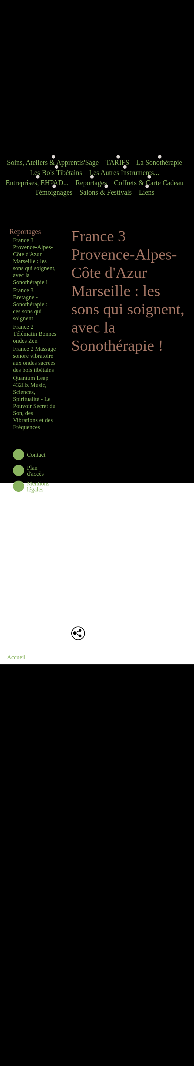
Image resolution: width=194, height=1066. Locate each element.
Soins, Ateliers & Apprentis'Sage (53, 162)
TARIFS (117, 162)
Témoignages (53, 192)
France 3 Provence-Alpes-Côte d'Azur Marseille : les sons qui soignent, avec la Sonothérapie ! (34, 261)
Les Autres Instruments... (124, 172)
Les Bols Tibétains (56, 172)
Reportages (91, 183)
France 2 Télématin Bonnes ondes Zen (34, 333)
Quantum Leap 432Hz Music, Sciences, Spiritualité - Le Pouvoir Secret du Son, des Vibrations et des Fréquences (34, 402)
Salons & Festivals (105, 192)
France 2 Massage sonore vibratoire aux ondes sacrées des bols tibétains (34, 359)
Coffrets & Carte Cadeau (149, 183)
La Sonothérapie (159, 162)
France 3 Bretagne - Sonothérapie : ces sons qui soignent (30, 304)
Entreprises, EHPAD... (37, 183)
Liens (146, 192)
